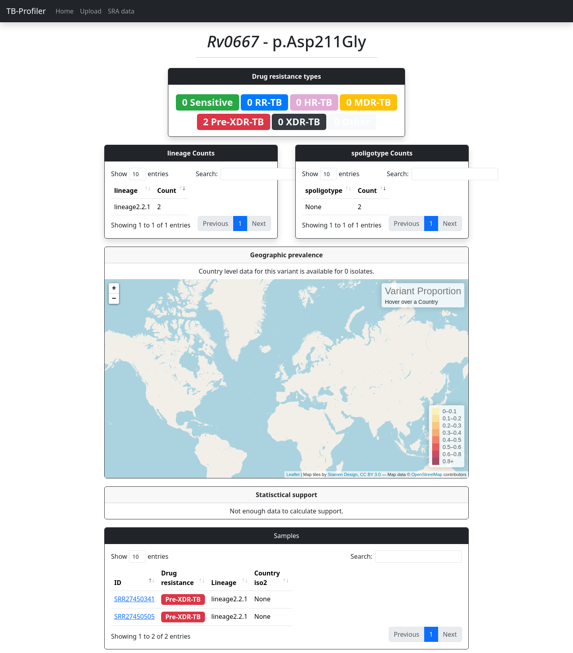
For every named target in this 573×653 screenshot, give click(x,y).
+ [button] (114, 288)
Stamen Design (342, 474)
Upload (90, 11)
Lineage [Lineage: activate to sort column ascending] (238, 573)
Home (64, 11)
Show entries (139, 174)
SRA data (121, 11)
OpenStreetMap (426, 474)
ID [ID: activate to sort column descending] (117, 573)
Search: (251, 174)
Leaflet (293, 474)
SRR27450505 (134, 606)
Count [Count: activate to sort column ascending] (166, 190)
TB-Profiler (26, 11)
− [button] (114, 298)
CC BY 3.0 (370, 474)
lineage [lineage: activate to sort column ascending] (126, 190)
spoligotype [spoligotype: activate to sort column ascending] (324, 190)
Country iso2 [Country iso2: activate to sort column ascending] (289, 573)
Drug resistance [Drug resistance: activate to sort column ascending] (186, 573)
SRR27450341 (134, 589)
